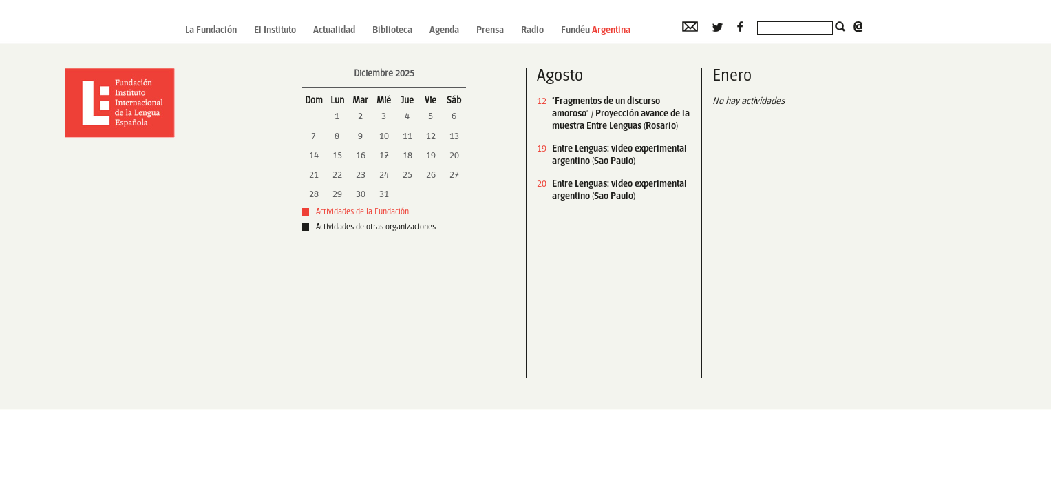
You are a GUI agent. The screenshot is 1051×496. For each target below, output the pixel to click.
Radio (532, 30)
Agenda (444, 30)
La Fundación (211, 30)
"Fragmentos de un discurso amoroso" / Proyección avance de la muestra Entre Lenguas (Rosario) (621, 114)
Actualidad (334, 30)
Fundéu (595, 30)
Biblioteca (392, 30)
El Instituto (275, 30)
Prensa (490, 30)
